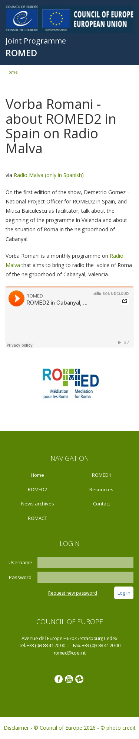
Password (20, 577)
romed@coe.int (70, 652)
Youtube (69, 679)
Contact (101, 503)
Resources (101, 489)
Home (12, 72)
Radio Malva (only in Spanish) (49, 175)
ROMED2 (37, 489)
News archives (37, 503)
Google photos (79, 679)
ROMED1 (101, 475)
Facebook (58, 679)
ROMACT (37, 518)
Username (20, 562)
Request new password (72, 593)
